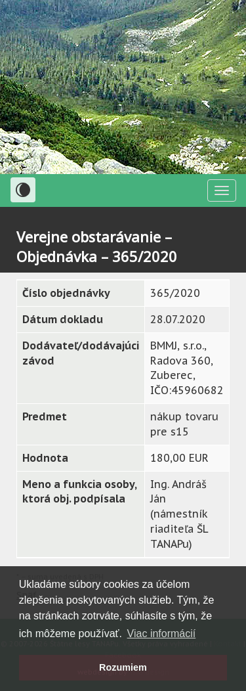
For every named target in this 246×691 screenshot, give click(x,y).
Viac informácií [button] (161, 633)
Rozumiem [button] (123, 667)
